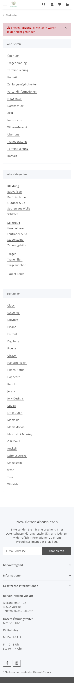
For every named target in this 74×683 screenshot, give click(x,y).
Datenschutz (15, 106)
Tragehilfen (14, 259)
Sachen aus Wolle (18, 208)
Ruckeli (12, 448)
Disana (11, 327)
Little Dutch (14, 413)
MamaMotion (16, 427)
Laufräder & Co (17, 234)
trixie (10, 470)
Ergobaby (13, 341)
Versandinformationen (22, 91)
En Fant (12, 334)
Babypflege (14, 191)
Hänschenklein (17, 362)
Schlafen (13, 214)
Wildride (12, 484)
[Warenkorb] (67, 4)
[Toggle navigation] (5, 2)
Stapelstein (14, 463)
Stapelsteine (15, 239)
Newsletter (14, 98)
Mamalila (13, 420)
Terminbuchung (17, 70)
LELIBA (11, 405)
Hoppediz (13, 377)
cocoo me (13, 312)
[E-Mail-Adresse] (22, 551)
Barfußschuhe (16, 197)
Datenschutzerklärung (20, 533)
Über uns (13, 56)
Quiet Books (16, 274)
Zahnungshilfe (16, 245)
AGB (10, 113)
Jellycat (11, 391)
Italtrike (12, 384)
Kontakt (12, 77)
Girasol (11, 355)
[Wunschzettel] (60, 4)
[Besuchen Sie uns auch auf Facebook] (7, 663)
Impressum (14, 120)
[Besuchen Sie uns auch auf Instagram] (17, 663)
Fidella (11, 348)
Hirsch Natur (15, 370)
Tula (10, 477)
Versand (47, 671)
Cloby (11, 305)
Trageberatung (17, 63)
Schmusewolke (17, 455)
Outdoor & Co (16, 203)
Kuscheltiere (15, 228)
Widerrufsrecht (17, 127)
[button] (45, 4)
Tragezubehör (16, 265)
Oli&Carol (13, 441)
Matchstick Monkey (19, 434)
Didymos (13, 320)
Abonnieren (56, 551)
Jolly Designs (15, 398)
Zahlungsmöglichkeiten (22, 84)
